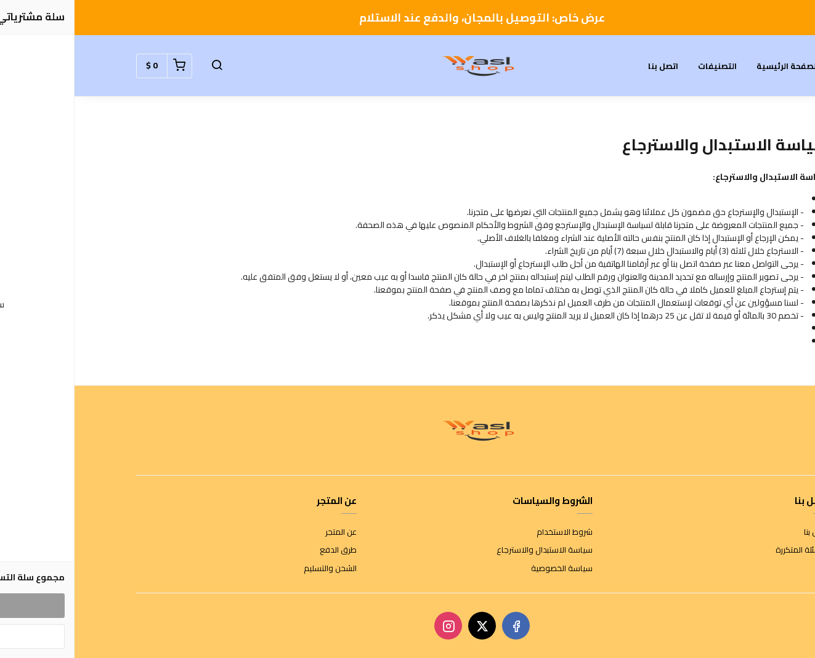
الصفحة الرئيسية (713, 66)
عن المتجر (266, 532)
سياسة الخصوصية (487, 569)
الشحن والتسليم (255, 569)
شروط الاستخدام (490, 532)
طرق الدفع (263, 550)
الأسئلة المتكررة (727, 550)
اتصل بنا (589, 66)
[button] (142, 66)
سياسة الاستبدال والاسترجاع (470, 550)
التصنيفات (642, 66)
